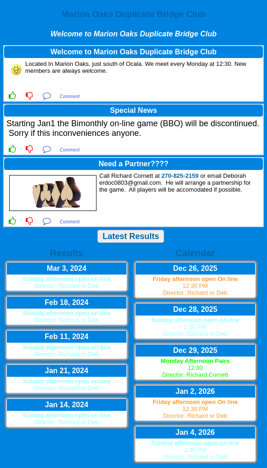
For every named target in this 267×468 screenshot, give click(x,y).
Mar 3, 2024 (66, 268)
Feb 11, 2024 (66, 336)
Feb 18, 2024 (66, 302)
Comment (70, 96)
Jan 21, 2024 (66, 370)
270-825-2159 (180, 175)
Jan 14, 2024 (66, 405)
